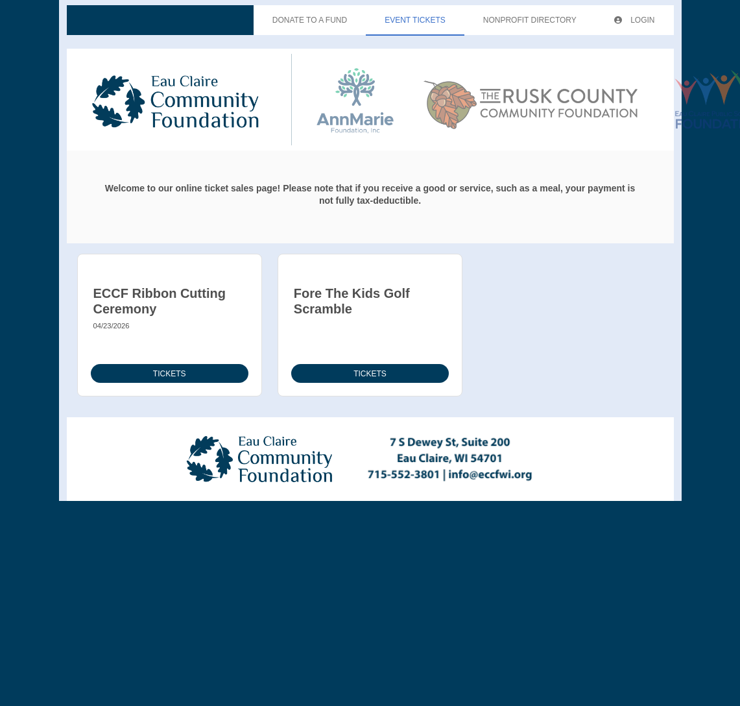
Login (634, 20)
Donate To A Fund (309, 20)
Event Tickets (415, 20)
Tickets (169, 373)
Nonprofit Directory (530, 20)
